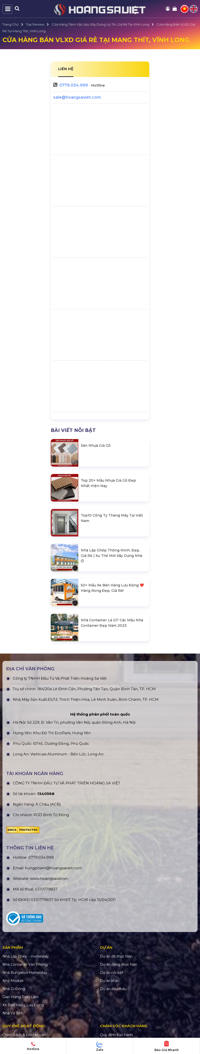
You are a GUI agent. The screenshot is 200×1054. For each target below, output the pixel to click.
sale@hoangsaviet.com (77, 97)
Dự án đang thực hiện (118, 964)
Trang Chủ (10, 24)
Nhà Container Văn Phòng (25, 964)
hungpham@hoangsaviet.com (53, 868)
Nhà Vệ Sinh (12, 1013)
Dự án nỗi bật (111, 972)
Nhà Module (13, 980)
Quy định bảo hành (116, 1035)
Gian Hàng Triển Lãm (20, 997)
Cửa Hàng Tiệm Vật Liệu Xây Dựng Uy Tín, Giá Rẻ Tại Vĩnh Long (100, 24)
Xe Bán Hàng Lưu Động (23, 1005)
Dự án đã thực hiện (116, 956)
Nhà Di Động (13, 989)
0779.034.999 (73, 85)
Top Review (35, 24)
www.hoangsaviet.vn (49, 878)
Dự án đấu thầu (113, 989)
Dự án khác (109, 980)
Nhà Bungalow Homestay (24, 972)
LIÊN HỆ (65, 68)
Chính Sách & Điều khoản (24, 1035)
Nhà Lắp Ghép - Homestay (25, 956)
